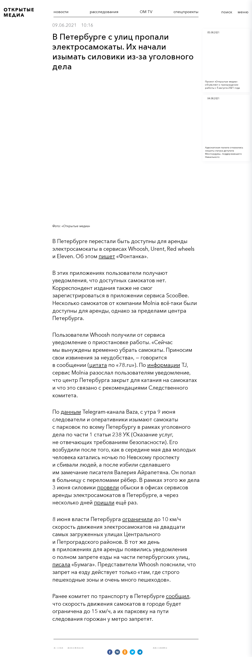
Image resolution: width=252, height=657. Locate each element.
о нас (58, 648)
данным (71, 412)
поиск (226, 11)
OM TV (146, 11)
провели (108, 487)
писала (61, 564)
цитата (98, 365)
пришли (104, 502)
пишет (107, 256)
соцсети (160, 648)
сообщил (177, 596)
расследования (104, 11)
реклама (75, 648)
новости (61, 11)
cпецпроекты (186, 11)
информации (163, 365)
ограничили (137, 519)
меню (243, 11)
